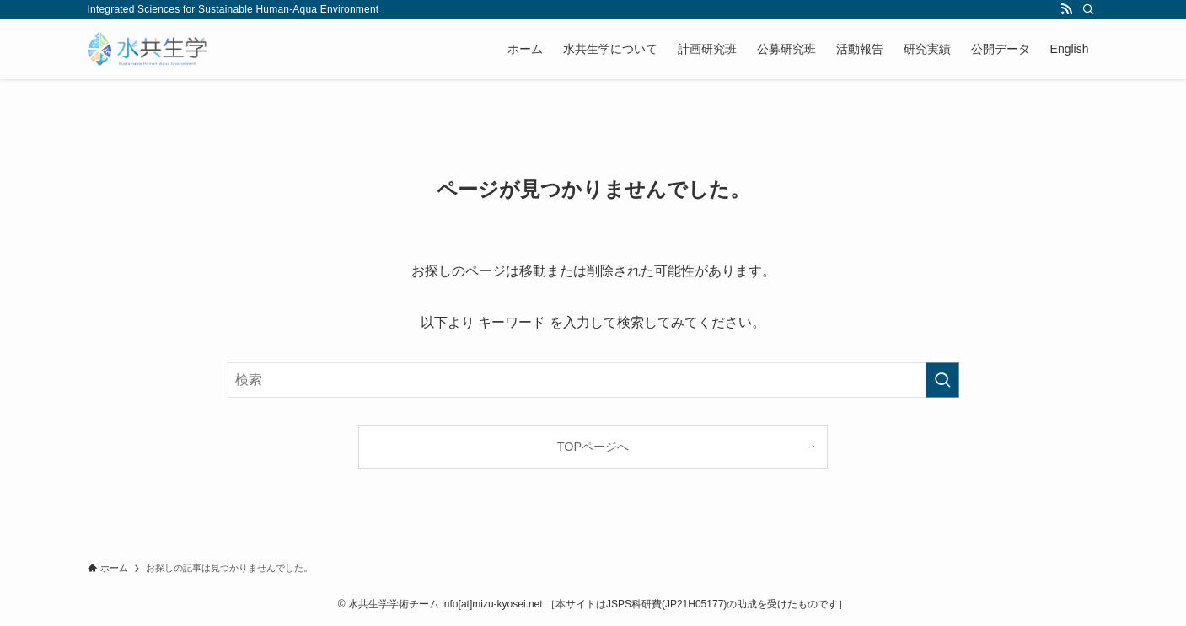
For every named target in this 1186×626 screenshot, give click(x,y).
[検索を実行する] (942, 380)
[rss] (1066, 9)
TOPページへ (593, 446)
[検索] (1088, 9)
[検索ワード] (593, 380)
